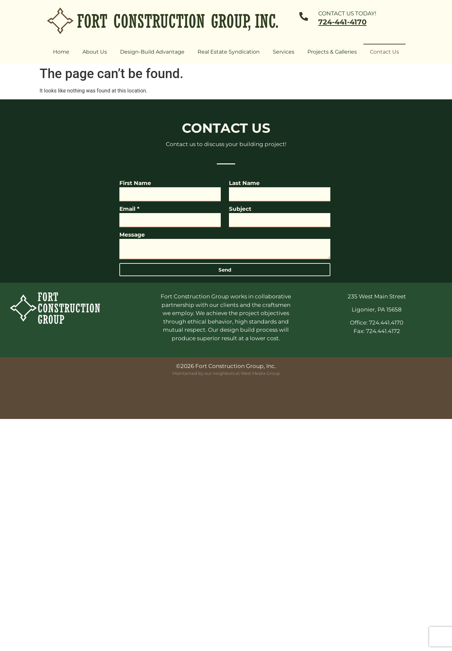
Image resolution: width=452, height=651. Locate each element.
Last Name (244, 183)
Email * (129, 209)
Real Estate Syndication (229, 52)
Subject (240, 209)
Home (61, 52)
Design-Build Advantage (152, 52)
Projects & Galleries (332, 52)
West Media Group (260, 373)
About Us (94, 52)
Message (132, 234)
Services (283, 52)
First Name (135, 183)
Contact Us (384, 52)
